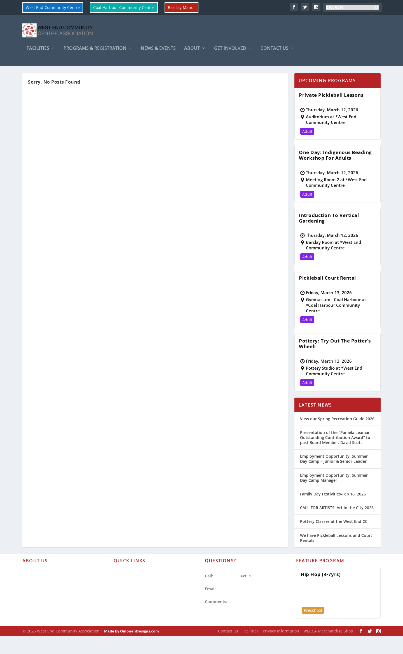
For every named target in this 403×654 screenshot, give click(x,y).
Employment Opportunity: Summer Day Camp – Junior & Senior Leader (334, 472)
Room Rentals (127, 605)
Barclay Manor (181, 7)
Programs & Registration (95, 52)
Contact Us (275, 52)
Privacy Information (41, 614)
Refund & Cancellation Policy (141, 595)
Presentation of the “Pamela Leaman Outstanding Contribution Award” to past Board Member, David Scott (335, 451)
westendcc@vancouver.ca (242, 602)
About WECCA (35, 585)
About (192, 52)
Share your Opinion (247, 615)
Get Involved (230, 52)
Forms (119, 585)
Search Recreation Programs (141, 614)
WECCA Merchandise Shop (328, 644)
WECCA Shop (34, 624)
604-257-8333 (226, 589)
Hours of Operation (41, 595)
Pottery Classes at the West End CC (333, 535)
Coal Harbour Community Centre (123, 7)
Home (13, 72)
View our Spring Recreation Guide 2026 (337, 432)
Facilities (38, 52)
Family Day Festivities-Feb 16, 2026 (333, 507)
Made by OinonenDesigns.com (131, 644)
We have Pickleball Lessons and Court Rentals (336, 551)
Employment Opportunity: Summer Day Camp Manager (334, 491)
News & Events (158, 52)
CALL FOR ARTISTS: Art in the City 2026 (337, 521)
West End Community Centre (53, 7)
